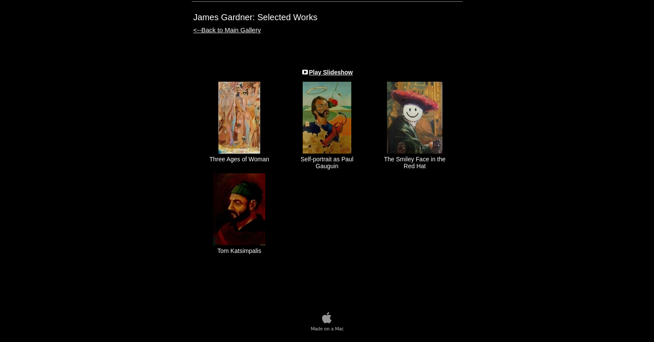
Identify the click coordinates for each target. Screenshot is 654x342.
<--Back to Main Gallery (227, 30)
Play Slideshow (331, 72)
